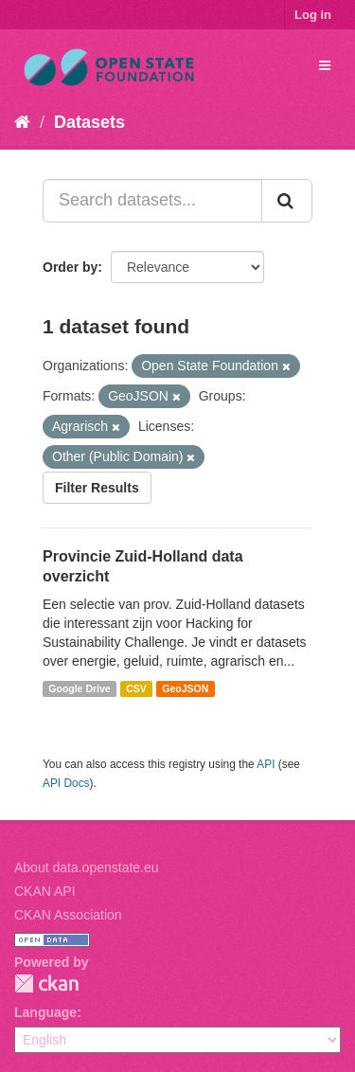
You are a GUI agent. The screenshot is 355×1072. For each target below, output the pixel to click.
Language (45, 1012)
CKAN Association (68, 914)
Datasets (89, 122)
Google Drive (79, 688)
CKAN (46, 983)
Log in (312, 15)
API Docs (66, 783)
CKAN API (45, 891)
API (266, 764)
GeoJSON (185, 688)
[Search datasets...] (152, 201)
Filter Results (97, 487)
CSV (136, 688)
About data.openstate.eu (86, 867)
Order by (70, 267)
